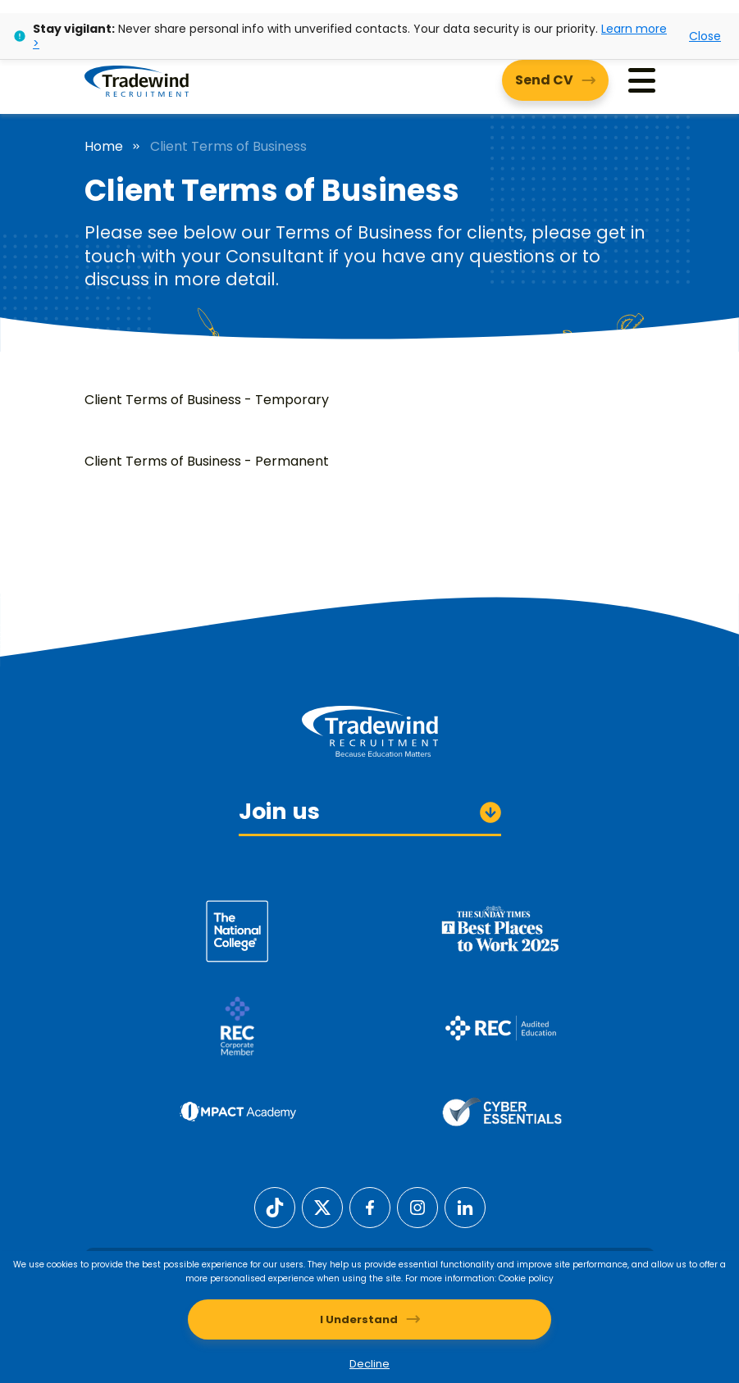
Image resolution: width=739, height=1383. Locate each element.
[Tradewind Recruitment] (136, 80)
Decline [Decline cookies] (369, 1364)
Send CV (544, 80)
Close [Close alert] (705, 36)
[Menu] (641, 81)
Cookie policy (526, 1278)
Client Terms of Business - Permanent (206, 461)
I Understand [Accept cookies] (359, 1319)
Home (103, 146)
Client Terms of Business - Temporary (206, 399)
